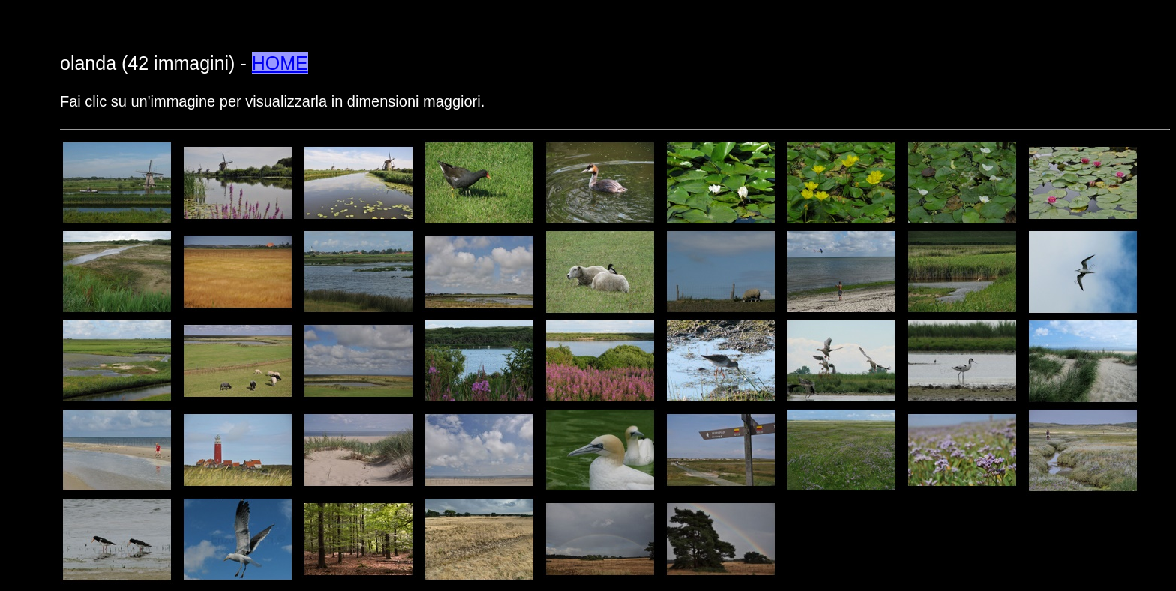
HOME (280, 63)
